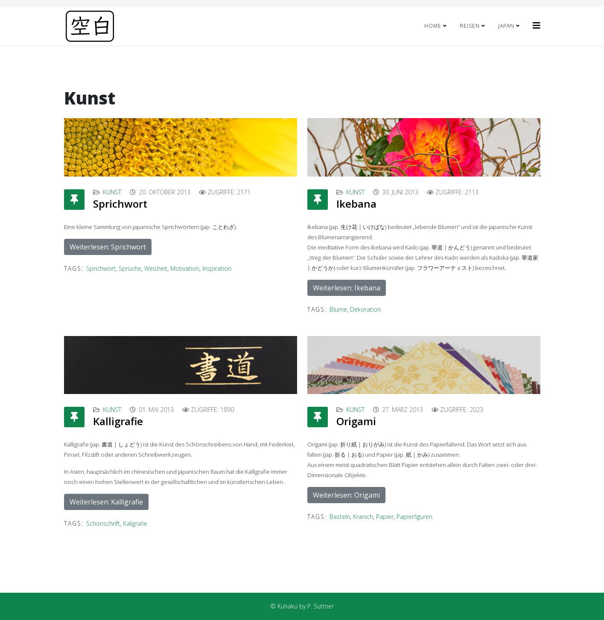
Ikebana (356, 204)
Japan (506, 25)
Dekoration (365, 309)
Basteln (340, 517)
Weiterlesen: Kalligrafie (106, 502)
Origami (356, 421)
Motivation (184, 268)
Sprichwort (120, 204)
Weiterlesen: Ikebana (346, 288)
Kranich (363, 517)
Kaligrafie (135, 523)
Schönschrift (103, 523)
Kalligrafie (118, 421)
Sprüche (130, 268)
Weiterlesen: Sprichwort (108, 247)
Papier (385, 517)
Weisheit (155, 268)
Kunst (112, 192)
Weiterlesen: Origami (346, 495)
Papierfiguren (414, 517)
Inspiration (216, 268)
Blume (338, 309)
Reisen (470, 25)
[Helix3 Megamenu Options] (536, 25)
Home (432, 25)
